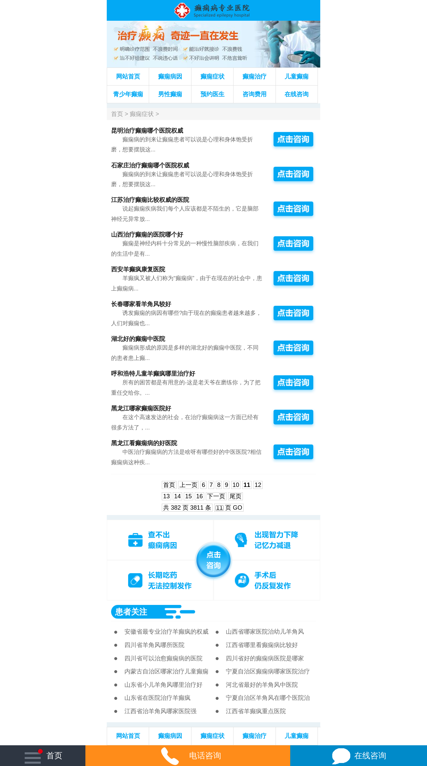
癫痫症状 (212, 76)
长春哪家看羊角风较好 (141, 304)
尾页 (236, 496)
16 (199, 496)
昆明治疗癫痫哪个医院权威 (147, 130)
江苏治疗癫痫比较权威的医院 (150, 200)
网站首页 (128, 76)
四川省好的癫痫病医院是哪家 (265, 658)
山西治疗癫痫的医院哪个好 (147, 234)
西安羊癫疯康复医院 (138, 269)
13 (166, 496)
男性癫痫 (170, 94)
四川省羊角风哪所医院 (154, 645)
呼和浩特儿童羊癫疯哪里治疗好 (153, 373)
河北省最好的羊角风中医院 (262, 684)
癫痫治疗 (255, 76)
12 (258, 485)
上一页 (188, 485)
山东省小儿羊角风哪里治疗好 (163, 684)
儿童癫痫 (297, 76)
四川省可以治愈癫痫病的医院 (163, 658)
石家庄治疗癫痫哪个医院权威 (150, 165)
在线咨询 (297, 94)
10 (236, 485)
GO (237, 507)
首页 (117, 114)
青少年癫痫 (128, 94)
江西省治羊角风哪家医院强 (160, 711)
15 (188, 496)
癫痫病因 (170, 76)
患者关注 (131, 611)
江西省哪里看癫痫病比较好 (262, 645)
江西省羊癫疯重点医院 (256, 711)
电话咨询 (187, 755)
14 (177, 496)
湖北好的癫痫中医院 (138, 339)
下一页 (216, 496)
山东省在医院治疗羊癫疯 (157, 697)
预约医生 (212, 94)
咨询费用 (255, 94)
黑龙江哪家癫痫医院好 (141, 408)
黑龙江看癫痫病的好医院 (144, 443)
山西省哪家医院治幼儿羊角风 (265, 631)
